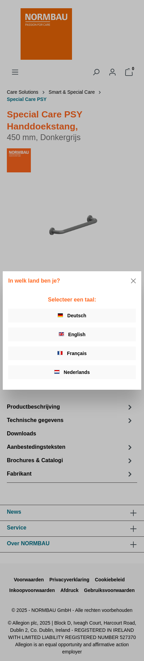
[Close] (133, 281)
